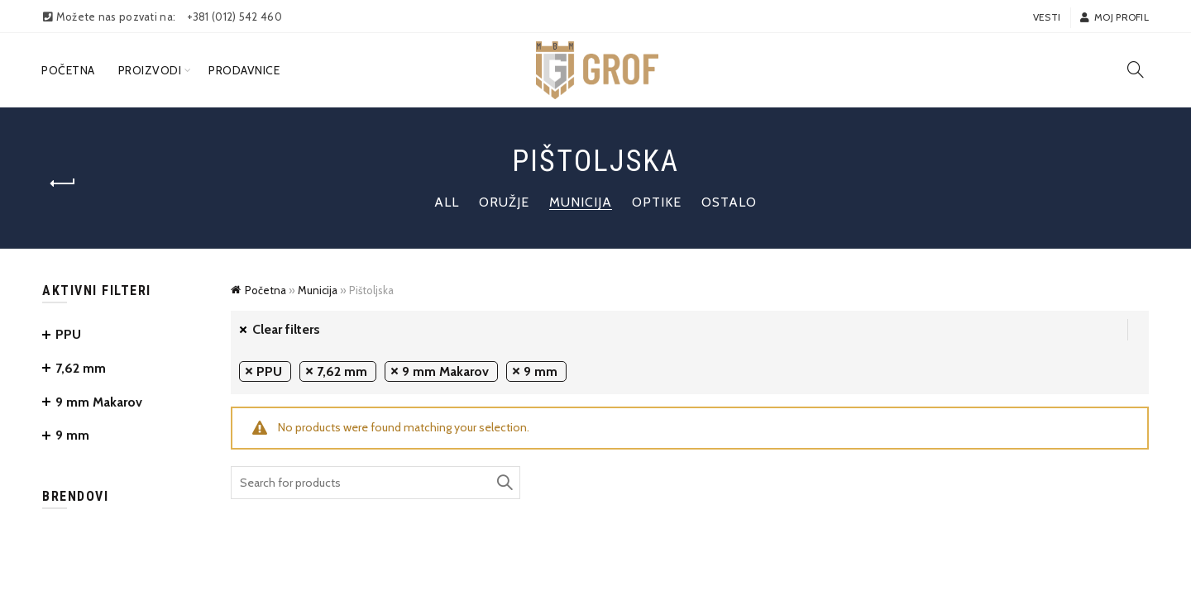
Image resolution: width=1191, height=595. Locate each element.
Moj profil (1114, 17)
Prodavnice (244, 70)
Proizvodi (150, 70)
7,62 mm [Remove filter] (342, 371)
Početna (68, 70)
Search (503, 482)
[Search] (1135, 69)
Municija (580, 202)
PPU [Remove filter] (269, 371)
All (446, 202)
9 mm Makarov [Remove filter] (445, 371)
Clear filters (286, 329)
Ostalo (729, 202)
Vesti (1047, 17)
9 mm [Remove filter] (540, 371)
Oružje (504, 202)
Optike (657, 202)
